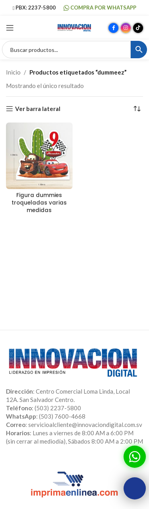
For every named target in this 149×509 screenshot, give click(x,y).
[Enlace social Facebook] (113, 28)
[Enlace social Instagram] (126, 28)
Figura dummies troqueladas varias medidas (39, 202)
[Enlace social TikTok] (138, 28)
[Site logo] (75, 27)
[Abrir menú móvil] (10, 28)
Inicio (13, 72)
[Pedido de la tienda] (137, 109)
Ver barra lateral (37, 108)
